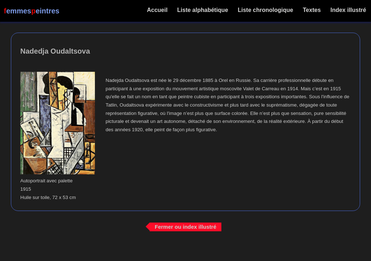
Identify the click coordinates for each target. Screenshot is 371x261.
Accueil (157, 10)
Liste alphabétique (202, 10)
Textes (311, 10)
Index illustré (348, 10)
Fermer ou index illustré (185, 227)
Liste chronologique (265, 10)
